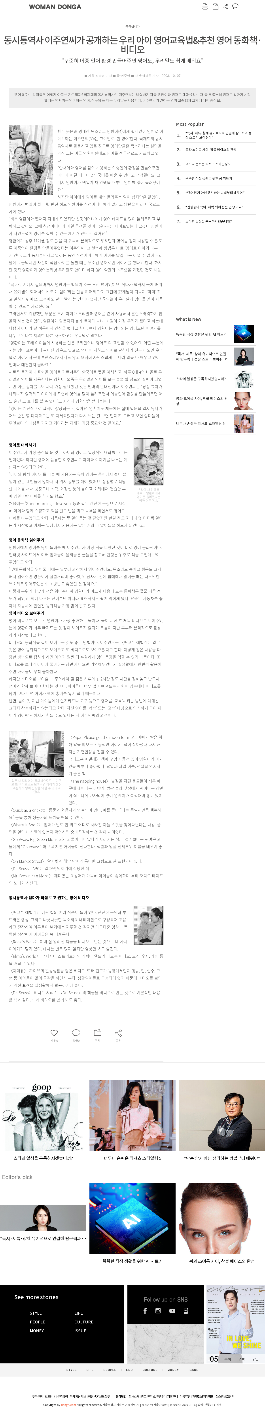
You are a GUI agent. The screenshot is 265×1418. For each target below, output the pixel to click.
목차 (227, 1358)
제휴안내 (172, 1397)
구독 (241, 1358)
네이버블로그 (186, 1310)
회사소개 (134, 1397)
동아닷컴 (121, 1397)
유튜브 (172, 1310)
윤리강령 (62, 1397)
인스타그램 (158, 1310)
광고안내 (50, 1397)
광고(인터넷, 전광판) (153, 1397)
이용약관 (185, 1397)
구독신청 (37, 1397)
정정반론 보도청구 (99, 1397)
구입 (255, 1358)
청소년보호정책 (225, 1397)
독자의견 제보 (78, 1397)
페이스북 (145, 1310)
